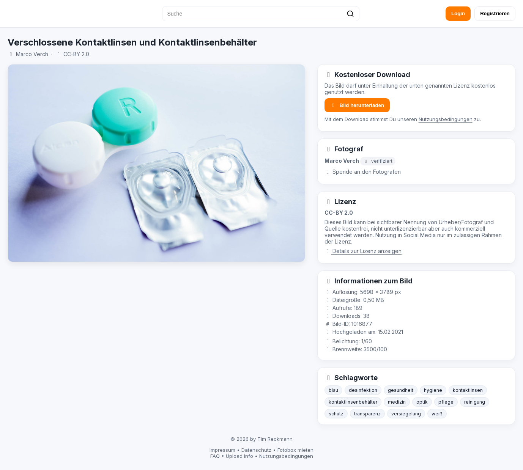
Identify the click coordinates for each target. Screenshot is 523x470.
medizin (397, 402)
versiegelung (406, 414)
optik (422, 402)
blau (333, 390)
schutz (336, 414)
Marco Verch (32, 54)
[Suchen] (350, 14)
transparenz (367, 414)
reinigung (474, 402)
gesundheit (400, 390)
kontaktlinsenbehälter (353, 402)
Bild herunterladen (357, 105)
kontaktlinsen (468, 390)
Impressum (222, 450)
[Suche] (260, 13)
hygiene (433, 390)
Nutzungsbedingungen (446, 119)
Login (458, 13)
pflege (446, 402)
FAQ (215, 456)
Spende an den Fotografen (363, 171)
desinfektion (363, 390)
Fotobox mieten (295, 450)
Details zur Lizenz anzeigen (363, 251)
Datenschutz (256, 450)
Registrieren (495, 13)
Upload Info (239, 456)
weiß (437, 414)
